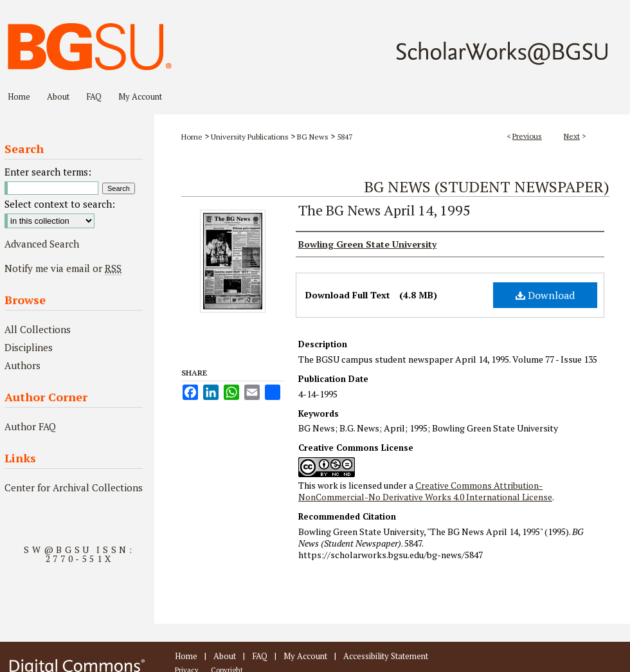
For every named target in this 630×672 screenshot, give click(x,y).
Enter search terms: (47, 171)
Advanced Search (41, 243)
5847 (344, 136)
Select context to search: (59, 203)
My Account (305, 656)
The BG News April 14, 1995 (384, 210)
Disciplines (28, 347)
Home (192, 136)
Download (545, 295)
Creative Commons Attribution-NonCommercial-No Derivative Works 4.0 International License (425, 491)
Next (572, 136)
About (224, 656)
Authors (22, 365)
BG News (312, 136)
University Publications (250, 136)
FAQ (259, 656)
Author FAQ (30, 426)
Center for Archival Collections (73, 487)
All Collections (37, 329)
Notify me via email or (63, 268)
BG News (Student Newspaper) (486, 186)
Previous (527, 136)
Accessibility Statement (385, 656)
